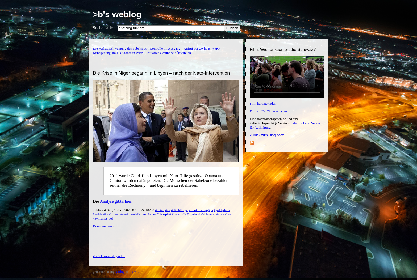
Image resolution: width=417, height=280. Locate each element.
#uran (220, 214)
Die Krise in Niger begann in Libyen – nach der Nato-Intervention (161, 73)
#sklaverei (208, 214)
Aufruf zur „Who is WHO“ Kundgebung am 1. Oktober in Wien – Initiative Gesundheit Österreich (157, 50)
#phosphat (164, 214)
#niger (151, 214)
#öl (111, 218)
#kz (105, 214)
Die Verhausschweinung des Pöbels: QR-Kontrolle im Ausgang (136, 48)
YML (135, 272)
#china (159, 210)
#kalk (226, 210)
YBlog (120, 272)
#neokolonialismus (133, 214)
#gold (218, 210)
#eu (167, 210)
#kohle (97, 214)
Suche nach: (103, 28)
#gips (209, 210)
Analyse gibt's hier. (116, 201)
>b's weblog (117, 14)
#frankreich (197, 210)
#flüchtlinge (179, 210)
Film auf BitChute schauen (268, 111)
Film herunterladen (263, 103)
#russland (193, 214)
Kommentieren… (105, 226)
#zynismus (100, 218)
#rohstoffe (179, 214)
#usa (228, 214)
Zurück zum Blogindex (267, 135)
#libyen (114, 214)
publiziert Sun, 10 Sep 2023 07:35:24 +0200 (124, 210)
